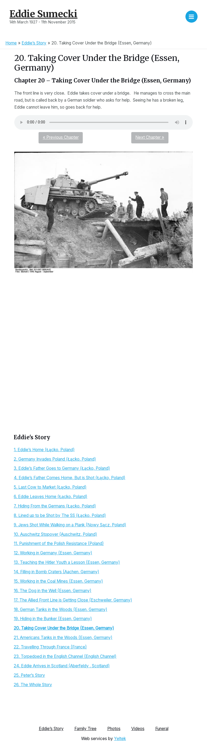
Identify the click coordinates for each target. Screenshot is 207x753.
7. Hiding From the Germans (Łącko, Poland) (55, 506)
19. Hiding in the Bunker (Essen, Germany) (53, 618)
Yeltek (120, 738)
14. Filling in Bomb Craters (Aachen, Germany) (56, 571)
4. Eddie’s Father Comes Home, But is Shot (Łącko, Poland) (69, 477)
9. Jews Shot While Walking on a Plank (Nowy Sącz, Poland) (70, 524)
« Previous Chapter (61, 137)
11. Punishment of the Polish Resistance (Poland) (59, 543)
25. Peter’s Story (29, 675)
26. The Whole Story (33, 684)
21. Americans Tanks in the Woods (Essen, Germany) (63, 637)
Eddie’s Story (51, 728)
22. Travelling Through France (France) (50, 647)
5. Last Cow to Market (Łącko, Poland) (50, 487)
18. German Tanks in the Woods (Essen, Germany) (60, 609)
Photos (113, 728)
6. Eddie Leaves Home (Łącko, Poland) (50, 496)
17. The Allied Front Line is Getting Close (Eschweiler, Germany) (73, 600)
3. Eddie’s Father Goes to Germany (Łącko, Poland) (62, 468)
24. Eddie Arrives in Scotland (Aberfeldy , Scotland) (62, 665)
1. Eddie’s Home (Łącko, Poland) (44, 449)
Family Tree (85, 728)
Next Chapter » (149, 137)
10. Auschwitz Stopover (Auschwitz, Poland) (55, 534)
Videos (137, 728)
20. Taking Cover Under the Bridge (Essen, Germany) (64, 628)
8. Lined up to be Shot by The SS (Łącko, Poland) (60, 515)
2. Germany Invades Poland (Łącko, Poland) (55, 459)
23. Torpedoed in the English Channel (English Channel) (65, 656)
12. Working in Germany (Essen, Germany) (53, 552)
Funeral (161, 728)
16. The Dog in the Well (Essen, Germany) (52, 590)
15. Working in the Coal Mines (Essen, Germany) (58, 581)
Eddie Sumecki (43, 14)
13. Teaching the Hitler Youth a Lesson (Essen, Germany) (67, 562)
